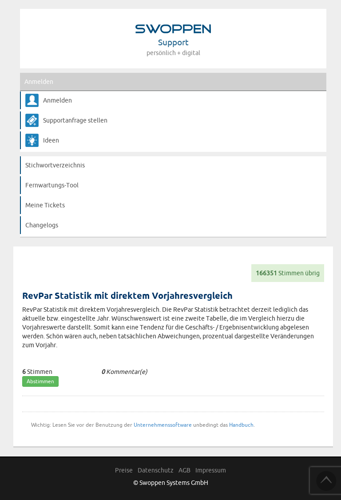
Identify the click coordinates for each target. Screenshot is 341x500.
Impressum (210, 470)
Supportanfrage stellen (75, 120)
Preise (124, 470)
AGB (184, 470)
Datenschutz (156, 470)
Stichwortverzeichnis (55, 165)
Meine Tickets (45, 205)
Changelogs (41, 225)
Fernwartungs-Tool (52, 185)
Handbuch (241, 425)
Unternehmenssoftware (163, 425)
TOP (326, 481)
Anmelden (38, 81)
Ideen (51, 140)
